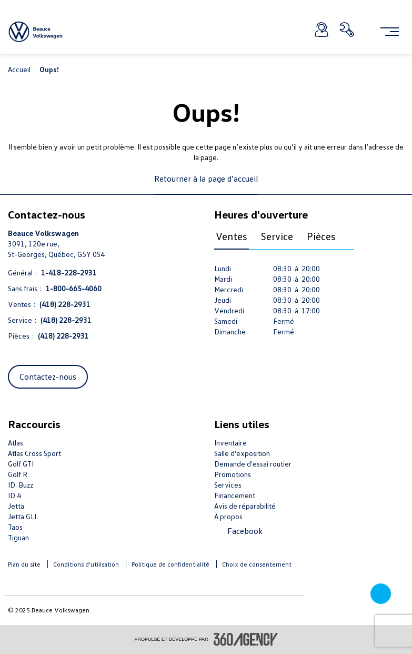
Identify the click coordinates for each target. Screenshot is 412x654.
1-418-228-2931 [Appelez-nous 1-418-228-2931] (69, 272)
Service (277, 236)
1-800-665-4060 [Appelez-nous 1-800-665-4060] (74, 288)
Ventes (231, 236)
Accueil (20, 69)
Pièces (321, 236)
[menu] (389, 31)
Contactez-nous (47, 376)
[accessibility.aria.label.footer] (246, 639)
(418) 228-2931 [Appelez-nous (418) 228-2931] (65, 304)
